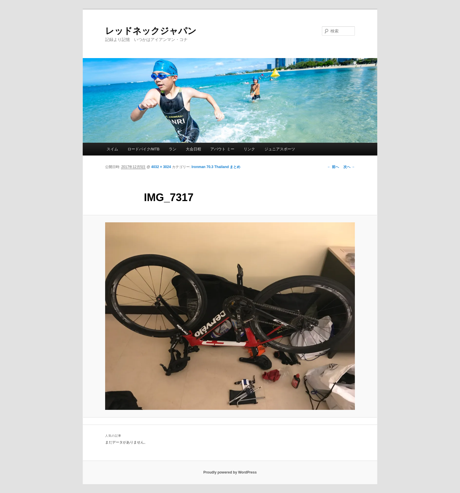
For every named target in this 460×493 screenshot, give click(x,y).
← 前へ (333, 167)
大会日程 (193, 149)
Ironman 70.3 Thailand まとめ (215, 167)
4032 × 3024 (161, 167)
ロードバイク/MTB (144, 149)
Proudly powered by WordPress (230, 472)
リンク (249, 149)
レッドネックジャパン (150, 31)
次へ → (349, 167)
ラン (172, 149)
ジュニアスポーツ (279, 149)
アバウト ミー (222, 149)
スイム (112, 149)
